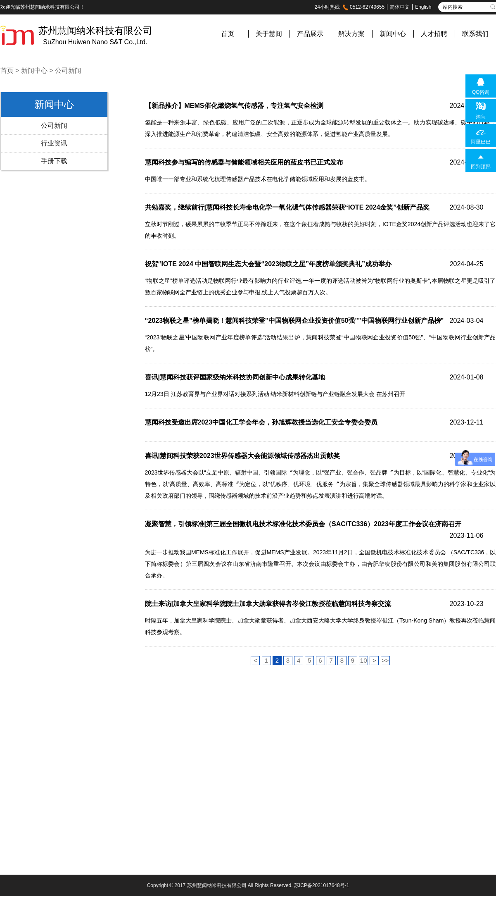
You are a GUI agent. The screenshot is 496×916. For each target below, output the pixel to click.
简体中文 (400, 7)
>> (385, 660)
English (423, 7)
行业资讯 (54, 143)
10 (363, 660)
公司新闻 (68, 70)
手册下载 (54, 161)
